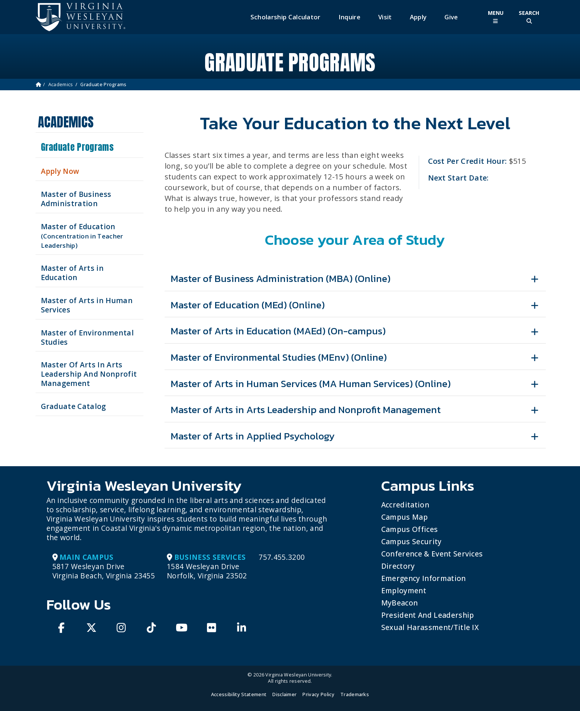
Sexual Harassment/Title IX (430, 627)
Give (451, 17)
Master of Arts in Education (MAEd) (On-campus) (278, 331)
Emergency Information (423, 578)
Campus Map (404, 517)
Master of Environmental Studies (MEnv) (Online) (279, 357)
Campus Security (411, 541)
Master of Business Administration (76, 198)
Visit (385, 17)
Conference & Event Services (432, 554)
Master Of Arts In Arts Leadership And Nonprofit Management (89, 374)
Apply (418, 17)
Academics (60, 84)
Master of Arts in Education (72, 272)
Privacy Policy (318, 694)
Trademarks (354, 694)
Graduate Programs (77, 147)
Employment (403, 590)
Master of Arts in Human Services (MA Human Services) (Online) (311, 383)
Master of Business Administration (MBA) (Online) (281, 278)
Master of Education (82, 235)
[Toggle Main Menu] (495, 17)
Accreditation (405, 505)
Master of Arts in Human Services (87, 305)
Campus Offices (409, 529)
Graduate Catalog (73, 406)
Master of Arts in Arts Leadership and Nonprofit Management (306, 409)
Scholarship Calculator (285, 17)
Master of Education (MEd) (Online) (248, 305)
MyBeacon (399, 603)
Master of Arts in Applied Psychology (253, 436)
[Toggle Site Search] (529, 17)
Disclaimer (284, 694)
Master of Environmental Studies (87, 337)
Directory (398, 566)
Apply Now (60, 171)
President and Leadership (427, 615)
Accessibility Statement (238, 694)
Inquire (349, 17)
